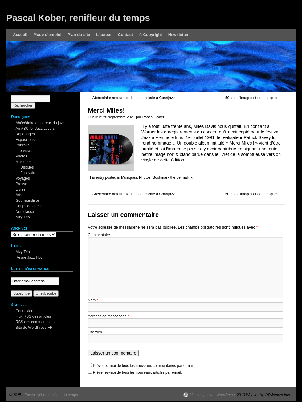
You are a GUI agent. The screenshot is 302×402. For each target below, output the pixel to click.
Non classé (25, 211)
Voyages (23, 178)
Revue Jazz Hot (29, 257)
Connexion (24, 311)
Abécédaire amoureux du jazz (40, 123)
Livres (21, 189)
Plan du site (78, 34)
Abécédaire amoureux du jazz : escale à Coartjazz (131, 98)
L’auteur (104, 34)
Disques (27, 167)
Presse (21, 184)
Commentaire (99, 235)
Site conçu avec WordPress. (212, 395)
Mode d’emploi (47, 34)
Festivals (27, 173)
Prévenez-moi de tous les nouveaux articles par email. (137, 372)
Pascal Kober (153, 117)
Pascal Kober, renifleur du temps (78, 18)
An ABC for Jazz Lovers (35, 128)
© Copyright (150, 34)
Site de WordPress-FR (34, 327)
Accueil (20, 34)
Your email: (20, 275)
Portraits (23, 145)
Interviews (24, 151)
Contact (125, 34)
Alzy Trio (23, 217)
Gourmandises (28, 200)
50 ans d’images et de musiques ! (255, 98)
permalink (185, 177)
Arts (19, 195)
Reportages (25, 134)
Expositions (25, 139)
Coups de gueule (30, 206)
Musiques (129, 177)
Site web (95, 332)
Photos (144, 177)
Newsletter (178, 34)
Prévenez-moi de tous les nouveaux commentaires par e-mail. (143, 366)
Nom (93, 300)
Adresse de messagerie (108, 316)
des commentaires (35, 322)
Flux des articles (33, 316)
